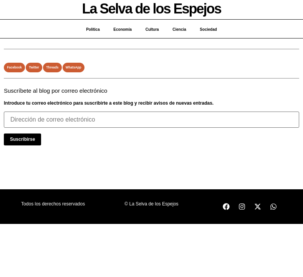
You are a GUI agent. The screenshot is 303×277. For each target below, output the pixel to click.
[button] (14, 67)
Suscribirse (22, 139)
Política (89, 29)
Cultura (152, 29)
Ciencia (181, 29)
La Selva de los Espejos (151, 9)
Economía (121, 29)
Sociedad (211, 29)
